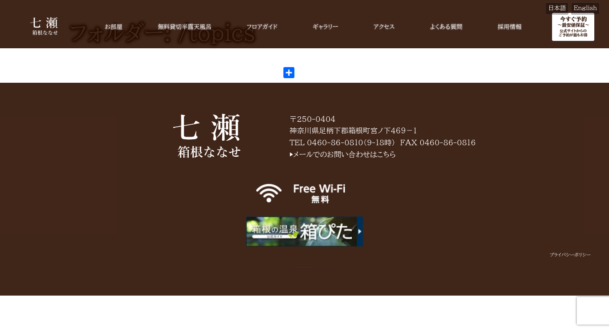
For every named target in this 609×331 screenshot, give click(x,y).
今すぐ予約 (573, 26)
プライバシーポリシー (570, 254)
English (585, 8)
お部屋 (113, 27)
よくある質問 (446, 27)
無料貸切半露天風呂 (184, 27)
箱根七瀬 (206, 136)
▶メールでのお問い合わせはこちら (342, 154)
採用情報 (510, 27)
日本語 (557, 8)
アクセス (384, 27)
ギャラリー (325, 27)
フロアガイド (262, 27)
